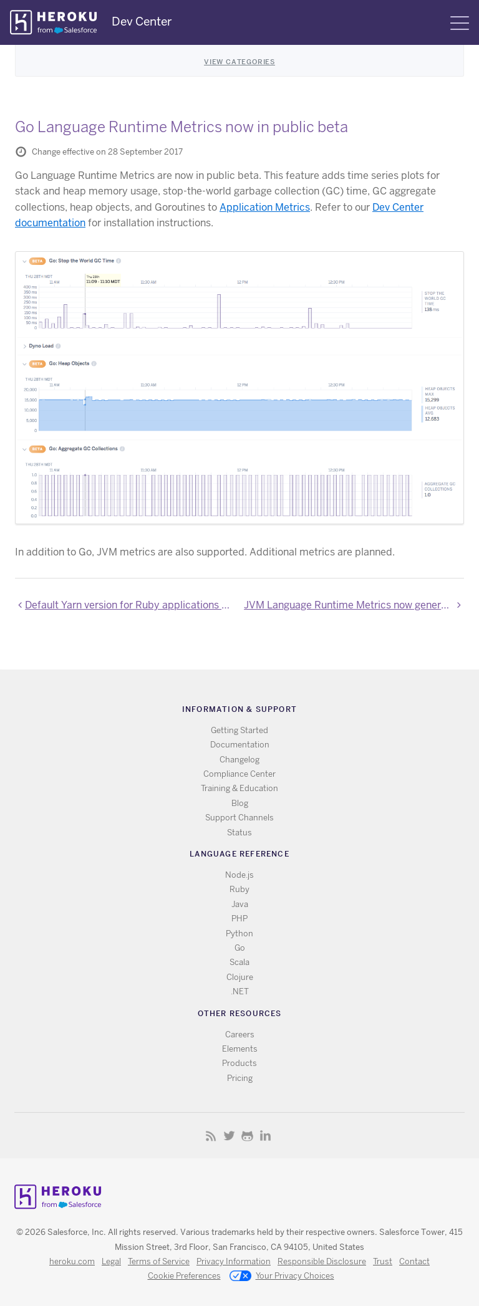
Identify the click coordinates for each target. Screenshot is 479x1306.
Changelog (239, 759)
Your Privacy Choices (282, 1276)
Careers (239, 1034)
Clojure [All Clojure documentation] (239, 977)
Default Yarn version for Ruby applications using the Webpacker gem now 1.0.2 (130, 605)
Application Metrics (265, 207)
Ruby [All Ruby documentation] (239, 889)
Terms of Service (159, 1261)
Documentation (239, 744)
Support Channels (239, 817)
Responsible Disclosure (322, 1261)
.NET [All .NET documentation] (240, 991)
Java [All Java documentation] (239, 904)
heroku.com (72, 1261)
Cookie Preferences (184, 1275)
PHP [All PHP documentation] (239, 918)
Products (239, 1063)
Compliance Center (239, 774)
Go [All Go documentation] (240, 948)
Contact (414, 1261)
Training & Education (239, 788)
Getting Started (239, 730)
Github (247, 1135)
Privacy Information (233, 1261)
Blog (239, 803)
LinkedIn (265, 1135)
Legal (111, 1261)
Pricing (240, 1078)
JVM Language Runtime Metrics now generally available (354, 605)
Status (239, 832)
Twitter (229, 1135)
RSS (211, 1135)
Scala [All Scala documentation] (239, 962)
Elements (240, 1049)
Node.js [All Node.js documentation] (239, 875)
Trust (382, 1261)
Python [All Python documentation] (239, 933)
